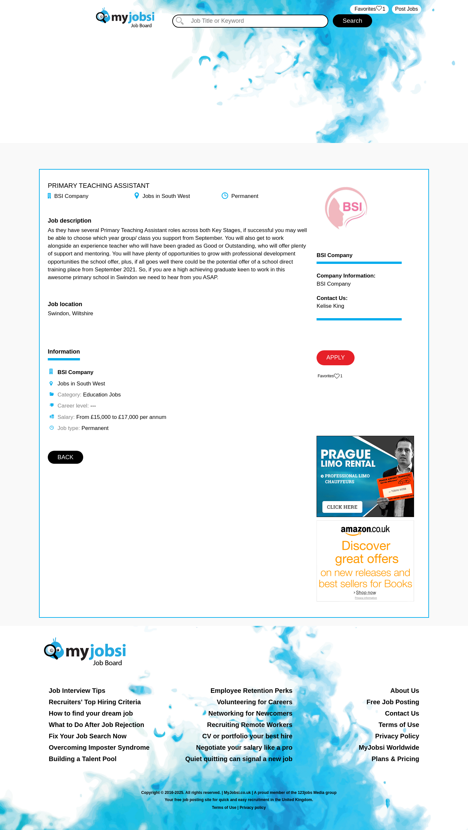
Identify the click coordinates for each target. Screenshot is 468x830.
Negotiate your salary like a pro (244, 747)
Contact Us (402, 713)
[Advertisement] (234, 81)
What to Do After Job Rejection (96, 724)
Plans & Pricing (395, 758)
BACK (65, 457)
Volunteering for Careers (254, 702)
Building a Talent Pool (83, 758)
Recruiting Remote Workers (249, 724)
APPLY (335, 357)
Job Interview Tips (77, 690)
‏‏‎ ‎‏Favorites (369, 9)
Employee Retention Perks (251, 690)
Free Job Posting (393, 702)
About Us (404, 690)
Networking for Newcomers (250, 713)
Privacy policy (253, 807)
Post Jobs (406, 9)
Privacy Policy (397, 736)
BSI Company (335, 255)
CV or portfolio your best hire (247, 736)
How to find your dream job (91, 713)
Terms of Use (399, 724)
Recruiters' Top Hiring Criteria (95, 702)
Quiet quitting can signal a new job (238, 758)
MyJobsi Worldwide (389, 747)
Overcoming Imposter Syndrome (99, 747)
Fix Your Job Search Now (87, 736)
